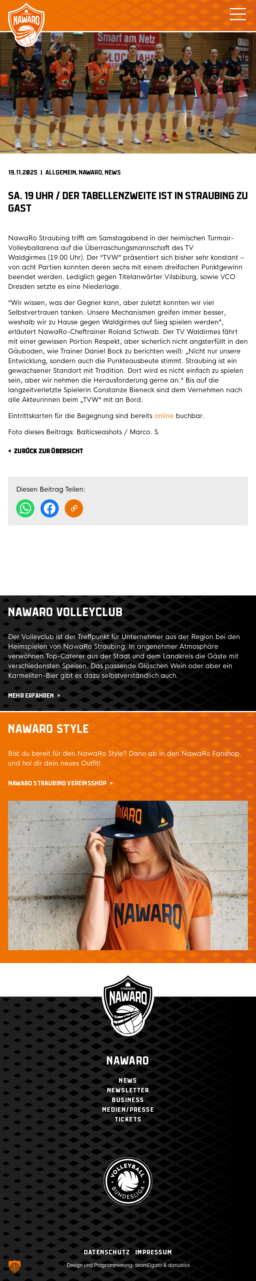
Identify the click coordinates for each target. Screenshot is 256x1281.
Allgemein (60, 173)
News (113, 173)
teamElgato (148, 1265)
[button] (14, 1266)
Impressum (153, 1252)
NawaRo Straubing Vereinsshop (57, 783)
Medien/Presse (128, 1110)
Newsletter (128, 1090)
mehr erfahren (31, 696)
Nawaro (128, 1061)
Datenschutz (107, 1252)
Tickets (128, 1120)
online (164, 416)
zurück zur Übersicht (48, 451)
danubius (179, 1265)
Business (128, 1100)
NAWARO (90, 173)
